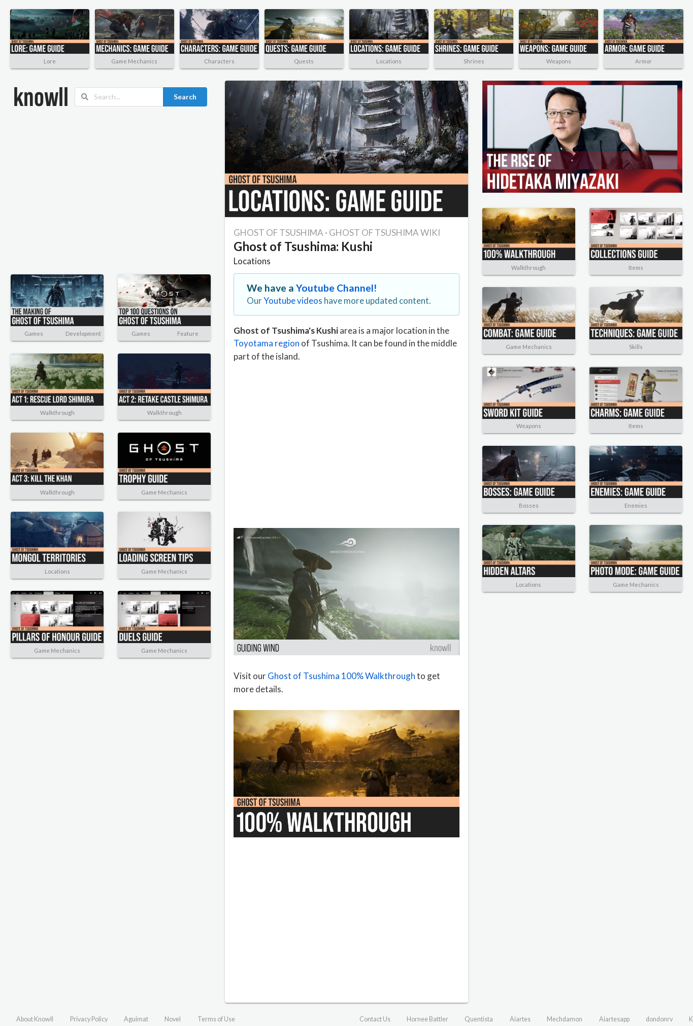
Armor (643, 61)
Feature (188, 333)
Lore (50, 61)
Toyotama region (267, 343)
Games (33, 333)
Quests (304, 61)
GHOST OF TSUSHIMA (278, 232)
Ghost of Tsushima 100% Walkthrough (341, 675)
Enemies (635, 505)
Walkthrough (57, 412)
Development (83, 333)
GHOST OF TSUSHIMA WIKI (384, 232)
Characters (219, 61)
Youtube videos (292, 300)
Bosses (529, 505)
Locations (389, 61)
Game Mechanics (134, 61)
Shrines (474, 61)
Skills (636, 346)
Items (636, 267)
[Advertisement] (104, 191)
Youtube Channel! (336, 288)
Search (185, 96)
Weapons (558, 61)
